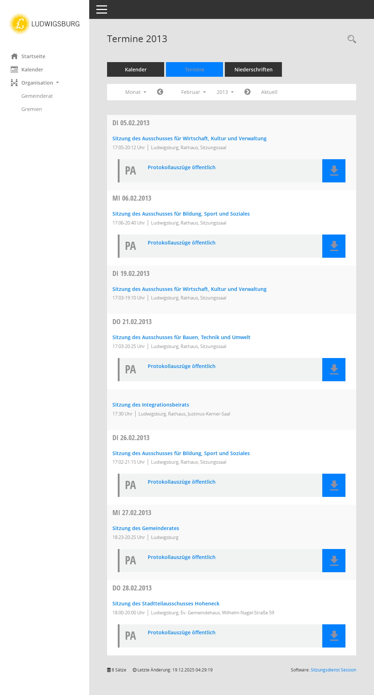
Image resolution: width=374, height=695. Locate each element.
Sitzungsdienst (333, 670)
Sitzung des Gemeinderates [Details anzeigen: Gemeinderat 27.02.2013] (145, 528)
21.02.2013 (132, 321)
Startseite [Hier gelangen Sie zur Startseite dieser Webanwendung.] (28, 56)
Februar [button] (193, 92)
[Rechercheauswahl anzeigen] (350, 39)
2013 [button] (225, 92)
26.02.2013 (131, 437)
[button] (44, 82)
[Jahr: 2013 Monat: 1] (160, 92)
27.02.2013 (131, 512)
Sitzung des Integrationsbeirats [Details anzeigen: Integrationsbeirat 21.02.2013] (150, 404)
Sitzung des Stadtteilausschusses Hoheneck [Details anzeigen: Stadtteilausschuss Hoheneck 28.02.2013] (165, 603)
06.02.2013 (131, 198)
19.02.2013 (131, 273)
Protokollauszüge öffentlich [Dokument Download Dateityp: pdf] (182, 168)
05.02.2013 (131, 122)
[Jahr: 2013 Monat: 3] (247, 92)
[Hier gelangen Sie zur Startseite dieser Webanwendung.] (44, 23)
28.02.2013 (132, 588)
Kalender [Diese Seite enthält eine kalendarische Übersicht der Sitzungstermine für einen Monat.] (27, 69)
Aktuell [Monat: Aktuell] (269, 92)
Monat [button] (135, 92)
